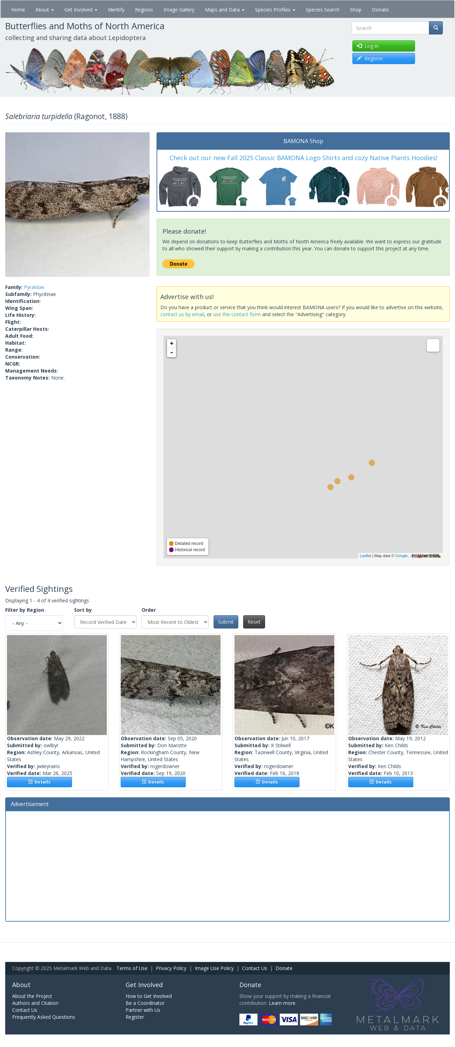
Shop (355, 9)
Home (18, 9)
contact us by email (182, 314)
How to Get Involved (149, 996)
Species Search (323, 9)
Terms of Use (132, 968)
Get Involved (80, 9)
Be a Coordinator (145, 1003)
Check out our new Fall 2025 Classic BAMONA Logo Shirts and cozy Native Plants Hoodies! (303, 158)
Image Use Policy (214, 968)
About (44, 9)
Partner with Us (143, 1010)
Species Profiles (275, 9)
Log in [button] (367, 45)
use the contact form (237, 314)
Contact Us (254, 968)
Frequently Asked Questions (43, 1017)
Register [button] (370, 58)
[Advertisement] (227, 865)
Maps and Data (225, 9)
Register (135, 1017)
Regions (144, 9)
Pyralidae (34, 287)
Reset (254, 621)
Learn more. (282, 1003)
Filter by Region (24, 610)
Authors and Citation (35, 1003)
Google (401, 556)
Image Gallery (178, 9)
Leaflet (365, 556)
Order (149, 610)
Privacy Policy (171, 968)
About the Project (32, 996)
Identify (116, 9)
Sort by (83, 610)
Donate (380, 9)
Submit (226, 621)
